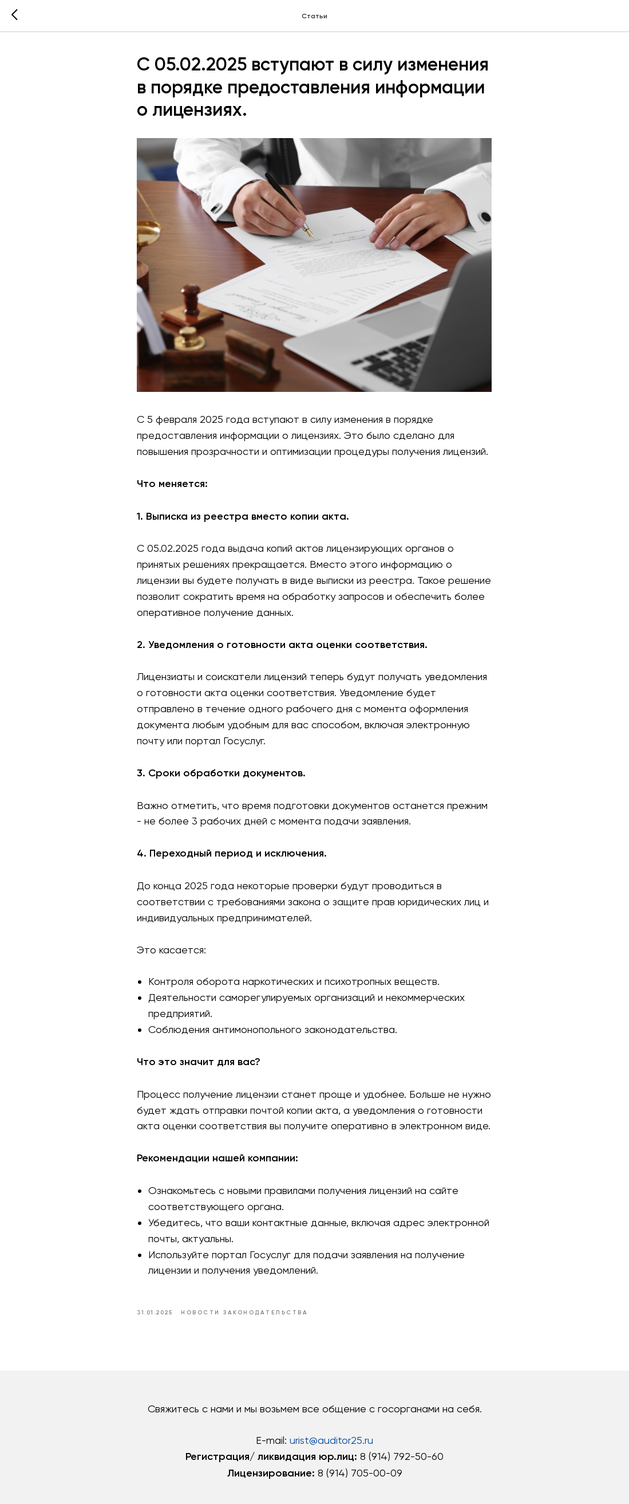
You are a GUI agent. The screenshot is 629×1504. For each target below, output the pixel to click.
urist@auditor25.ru (331, 1442)
